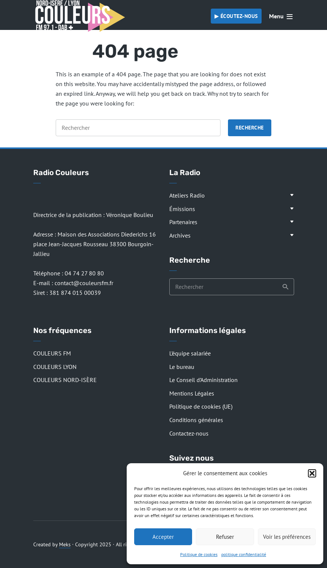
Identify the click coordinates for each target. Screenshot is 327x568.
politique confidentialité (243, 554)
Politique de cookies (199, 554)
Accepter (163, 536)
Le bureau (181, 366)
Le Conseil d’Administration (203, 380)
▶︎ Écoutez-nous (236, 16)
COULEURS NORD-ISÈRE (65, 380)
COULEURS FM (52, 353)
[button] (312, 473)
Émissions (182, 209)
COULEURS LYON (55, 366)
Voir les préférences (287, 536)
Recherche (249, 127)
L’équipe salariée (190, 353)
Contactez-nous (189, 433)
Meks (65, 544)
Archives (180, 235)
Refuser (225, 536)
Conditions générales (196, 420)
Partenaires (183, 222)
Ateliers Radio (187, 195)
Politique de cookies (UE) (200, 406)
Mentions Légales (191, 393)
